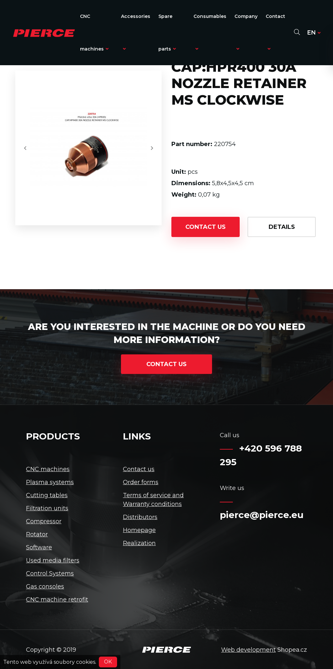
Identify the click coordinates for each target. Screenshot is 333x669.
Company (246, 32)
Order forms (140, 482)
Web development (248, 649)
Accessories (135, 32)
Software (39, 547)
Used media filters (52, 560)
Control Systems (50, 573)
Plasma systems (50, 482)
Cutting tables (47, 495)
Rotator (37, 534)
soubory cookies (74, 662)
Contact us (138, 469)
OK (108, 662)
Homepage (139, 530)
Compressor (43, 521)
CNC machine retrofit (57, 599)
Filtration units (47, 508)
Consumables (209, 32)
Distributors (140, 517)
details (282, 226)
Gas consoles (45, 586)
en (314, 32)
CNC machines (94, 32)
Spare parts (167, 32)
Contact (275, 32)
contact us (205, 226)
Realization (139, 543)
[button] (25, 148)
